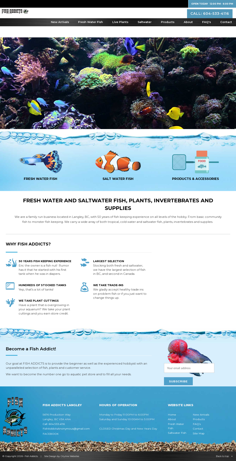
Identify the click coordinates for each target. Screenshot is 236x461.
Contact (226, 33)
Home (172, 414)
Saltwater (145, 33)
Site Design (50, 456)
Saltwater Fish (177, 432)
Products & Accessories (195, 179)
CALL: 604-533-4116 (210, 18)
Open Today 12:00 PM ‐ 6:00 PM (212, 3)
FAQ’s (197, 424)
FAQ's (206, 33)
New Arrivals (60, 33)
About (188, 33)
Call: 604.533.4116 (54, 424)
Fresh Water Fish (90, 33)
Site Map (199, 433)
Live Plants (120, 33)
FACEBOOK (51, 433)
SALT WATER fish (118, 179)
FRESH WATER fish (40, 179)
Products (167, 33)
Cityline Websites (69, 456)
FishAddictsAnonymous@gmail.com (66, 428)
